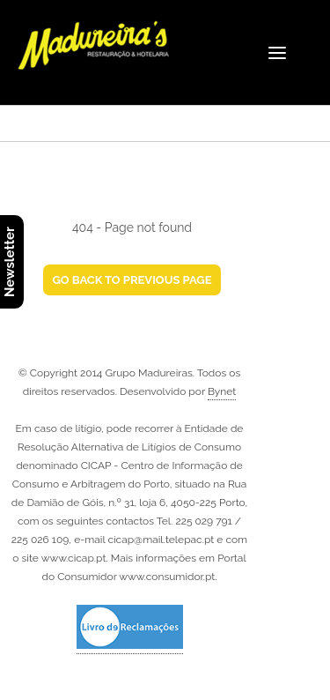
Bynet (222, 391)
